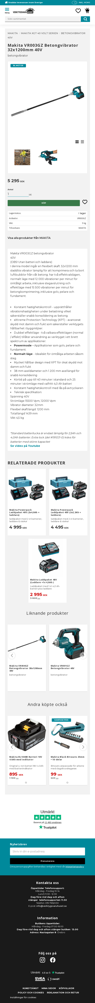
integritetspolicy (75, 866)
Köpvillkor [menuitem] (66, 988)
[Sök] (85, 19)
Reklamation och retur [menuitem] (63, 992)
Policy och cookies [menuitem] (31, 992)
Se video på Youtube (25, 445)
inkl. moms (84, 2)
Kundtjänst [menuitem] (31, 988)
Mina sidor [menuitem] (49, 988)
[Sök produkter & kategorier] (47, 19)
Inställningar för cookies (23, 997)
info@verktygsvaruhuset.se (51, 906)
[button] (8, 10)
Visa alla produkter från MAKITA (29, 238)
